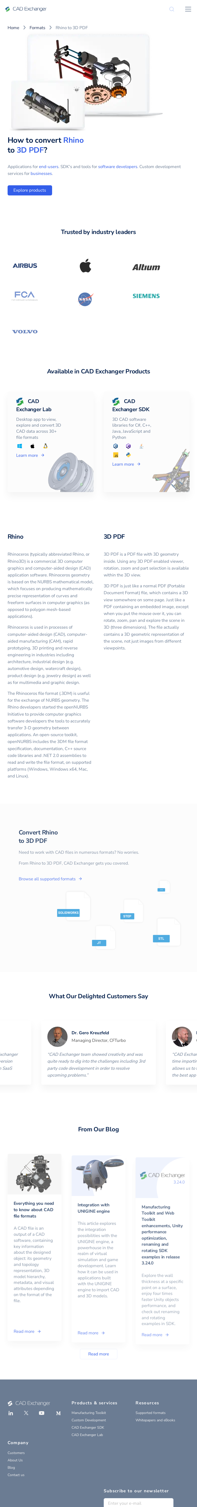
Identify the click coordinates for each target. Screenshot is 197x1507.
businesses (41, 173)
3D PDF (30, 150)
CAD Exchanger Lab (87, 1434)
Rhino (73, 140)
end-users (48, 167)
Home (13, 28)
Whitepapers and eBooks (155, 1420)
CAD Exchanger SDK (88, 1427)
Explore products (29, 190)
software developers (117, 167)
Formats (37, 28)
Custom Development (89, 1420)
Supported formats (151, 1412)
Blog (11, 1467)
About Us (15, 1460)
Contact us (16, 1475)
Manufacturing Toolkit (89, 1412)
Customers (16, 1452)
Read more (98, 1354)
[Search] (171, 9)
